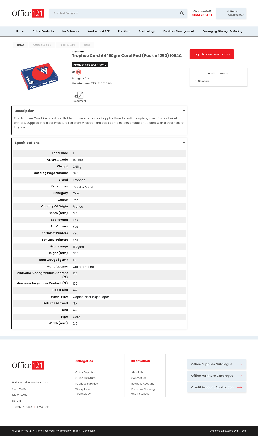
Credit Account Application (216, 387)
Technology (147, 31)
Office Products (43, 31)
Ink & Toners (70, 31)
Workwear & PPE (99, 31)
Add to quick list (218, 73)
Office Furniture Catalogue (216, 376)
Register (239, 15)
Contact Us (138, 378)
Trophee (78, 51)
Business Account (142, 384)
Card (87, 45)
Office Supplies (42, 45)
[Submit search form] (182, 13)
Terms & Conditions (84, 430)
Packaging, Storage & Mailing (222, 31)
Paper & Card (67, 45)
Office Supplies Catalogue (216, 364)
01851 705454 (23, 407)
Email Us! (43, 407)
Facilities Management (178, 31)
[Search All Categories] (118, 13)
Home (20, 31)
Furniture (124, 31)
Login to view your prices (212, 54)
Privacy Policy (63, 430)
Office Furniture (85, 378)
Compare (201, 81)
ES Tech (241, 430)
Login (230, 15)
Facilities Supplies (86, 384)
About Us (137, 372)
